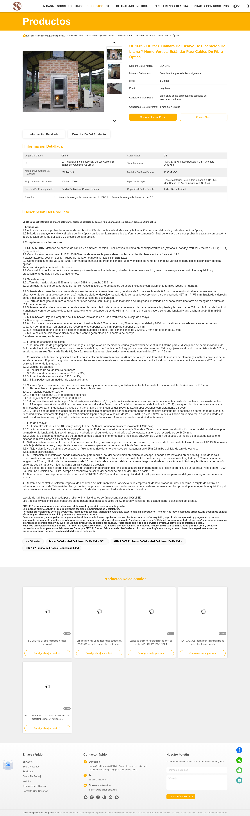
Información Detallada (44, 134)
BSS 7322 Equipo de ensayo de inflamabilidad (52, 548)
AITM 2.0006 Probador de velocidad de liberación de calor (147, 541)
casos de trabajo (120, 6)
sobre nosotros (70, 6)
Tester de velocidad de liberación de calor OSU (77, 541)
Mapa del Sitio (52, 812)
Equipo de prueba (55, 35)
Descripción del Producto (89, 134)
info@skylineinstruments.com (103, 790)
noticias (143, 6)
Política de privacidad (33, 812)
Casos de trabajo (32, 776)
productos (94, 6)
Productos (41, 35)
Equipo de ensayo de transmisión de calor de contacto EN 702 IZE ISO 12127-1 (151, 642)
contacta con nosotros (210, 6)
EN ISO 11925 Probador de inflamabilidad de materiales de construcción (202, 642)
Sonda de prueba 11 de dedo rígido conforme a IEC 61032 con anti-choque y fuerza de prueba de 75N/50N (99, 643)
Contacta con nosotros (35, 791)
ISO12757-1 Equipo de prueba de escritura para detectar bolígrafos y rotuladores (47, 717)
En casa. (48, 6)
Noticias (27, 781)
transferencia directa (170, 6)
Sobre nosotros (31, 766)
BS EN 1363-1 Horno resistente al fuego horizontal (47, 642)
